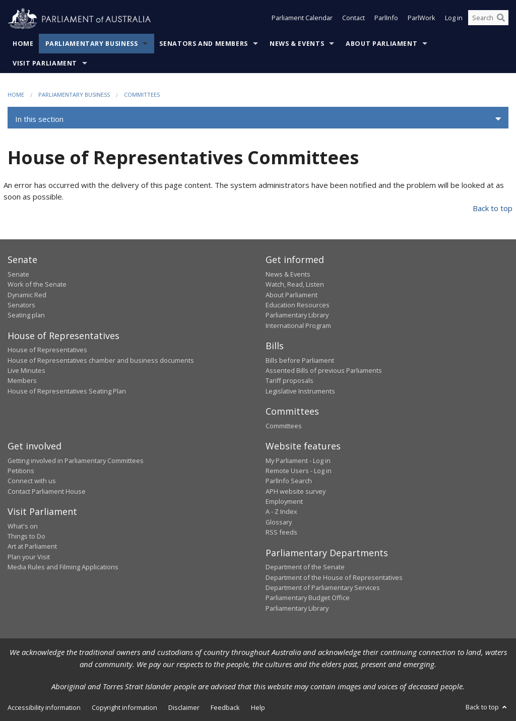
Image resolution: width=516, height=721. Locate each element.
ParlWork (421, 19)
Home (23, 43)
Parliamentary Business (91, 43)
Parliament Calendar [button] (302, 19)
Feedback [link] (225, 707)
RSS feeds (281, 532)
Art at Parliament (32, 546)
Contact (353, 19)
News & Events (297, 43)
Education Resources (298, 304)
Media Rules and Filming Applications (63, 566)
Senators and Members (203, 43)
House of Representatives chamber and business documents (101, 360)
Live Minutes (26, 370)
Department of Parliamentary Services (323, 587)
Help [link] (258, 707)
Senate (18, 274)
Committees (142, 94)
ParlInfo (386, 19)
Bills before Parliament (300, 360)
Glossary (279, 522)
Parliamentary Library (297, 314)
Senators (21, 304)
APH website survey (296, 491)
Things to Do (26, 536)
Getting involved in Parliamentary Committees (76, 460)
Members (22, 380)
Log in (454, 19)
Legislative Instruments (300, 391)
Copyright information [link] (124, 707)
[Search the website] (488, 19)
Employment (284, 501)
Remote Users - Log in (299, 470)
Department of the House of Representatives (334, 577)
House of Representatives (47, 349)
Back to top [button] (487, 706)
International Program (298, 325)
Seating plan (26, 314)
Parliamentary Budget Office (308, 597)
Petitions (21, 470)
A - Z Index (281, 511)
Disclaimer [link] (184, 707)
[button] (258, 118)
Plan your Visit (29, 556)
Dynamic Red (27, 294)
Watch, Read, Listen (295, 284)
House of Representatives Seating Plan (67, 391)
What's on (23, 526)
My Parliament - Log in (298, 460)
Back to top (492, 208)
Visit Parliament (45, 63)
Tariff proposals (289, 380)
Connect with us (32, 480)
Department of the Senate (305, 566)
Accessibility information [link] (44, 707)
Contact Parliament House (47, 491)
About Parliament (381, 43)
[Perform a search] (500, 19)
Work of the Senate (37, 284)
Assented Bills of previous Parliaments (324, 370)
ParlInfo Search (289, 480)
